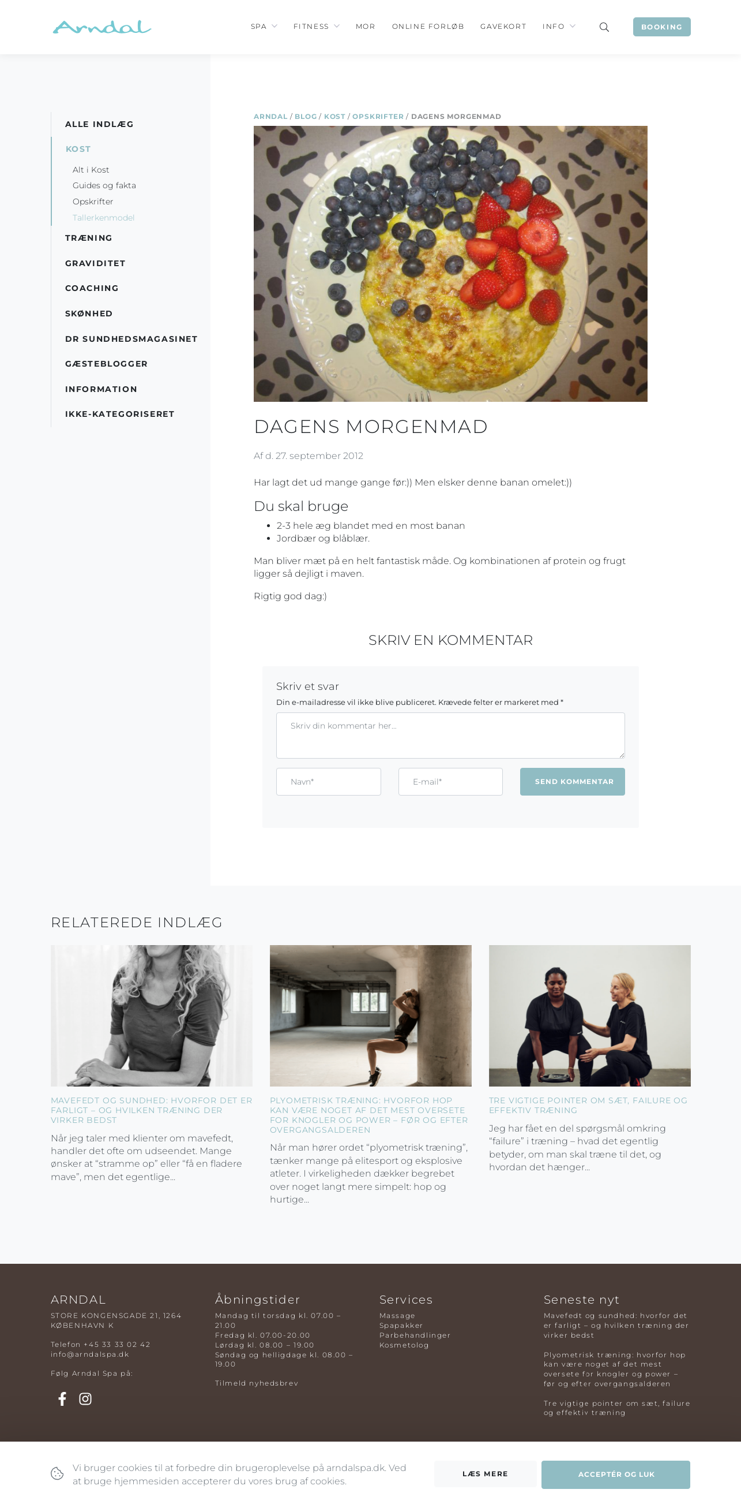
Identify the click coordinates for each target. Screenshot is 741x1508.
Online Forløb (428, 26)
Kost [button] (79, 149)
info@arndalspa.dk (90, 1354)
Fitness (311, 26)
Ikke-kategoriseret (120, 414)
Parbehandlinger (415, 1335)
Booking (662, 27)
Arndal (271, 116)
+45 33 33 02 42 (117, 1344)
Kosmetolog (404, 1345)
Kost (334, 116)
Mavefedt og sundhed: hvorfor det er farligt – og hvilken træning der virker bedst (152, 1110)
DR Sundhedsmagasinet (131, 339)
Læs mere (485, 1477)
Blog (306, 116)
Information (101, 389)
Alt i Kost (91, 170)
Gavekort (503, 26)
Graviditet (95, 263)
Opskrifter (378, 116)
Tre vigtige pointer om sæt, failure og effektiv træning (588, 1105)
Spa (259, 26)
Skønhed (89, 313)
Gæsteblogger (106, 364)
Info (554, 26)
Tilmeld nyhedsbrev (257, 1383)
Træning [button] (89, 238)
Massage (397, 1315)
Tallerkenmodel (104, 217)
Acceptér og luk (616, 1477)
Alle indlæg (99, 124)
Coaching (92, 288)
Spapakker (401, 1325)
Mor (366, 26)
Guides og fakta (104, 185)
